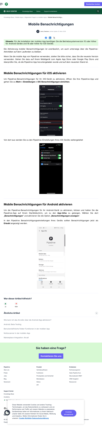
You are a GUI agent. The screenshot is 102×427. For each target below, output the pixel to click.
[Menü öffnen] (5, 4)
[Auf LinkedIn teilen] (50, 38)
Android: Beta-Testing (12, 324)
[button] (7, 413)
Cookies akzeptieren (68, 413)
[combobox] (6, 409)
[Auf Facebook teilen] (46, 38)
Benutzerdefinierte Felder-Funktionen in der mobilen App (27, 329)
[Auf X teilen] (54, 38)
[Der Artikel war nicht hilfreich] (16, 303)
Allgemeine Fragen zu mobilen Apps (36, 17)
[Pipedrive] (10, 4)
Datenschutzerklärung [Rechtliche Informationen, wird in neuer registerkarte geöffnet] (40, 418)
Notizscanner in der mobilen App (17, 333)
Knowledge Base (9, 17)
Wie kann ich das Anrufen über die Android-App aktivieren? (27, 320)
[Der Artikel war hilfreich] (5, 303)
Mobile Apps (19, 17)
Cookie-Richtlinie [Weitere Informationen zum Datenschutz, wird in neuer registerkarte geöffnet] (25, 418)
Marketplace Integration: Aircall (16, 338)
